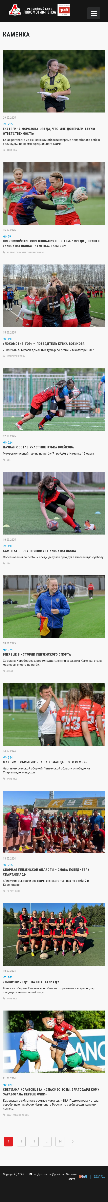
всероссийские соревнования (24, 252)
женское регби (14, 356)
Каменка (10, 150)
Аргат (8, 671)
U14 (6, 460)
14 (60, 1141)
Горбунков (11, 891)
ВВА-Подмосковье (16, 1115)
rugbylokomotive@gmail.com (49, 1174)
